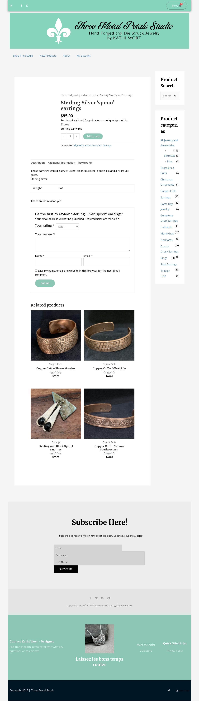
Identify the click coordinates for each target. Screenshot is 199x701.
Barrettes (169, 155)
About (66, 55)
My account (83, 55)
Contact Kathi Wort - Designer (32, 642)
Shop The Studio (23, 55)
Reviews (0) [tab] (85, 163)
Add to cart (93, 136)
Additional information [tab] (61, 163)
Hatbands (166, 227)
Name (39, 255)
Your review (45, 234)
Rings (164, 258)
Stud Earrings (169, 264)
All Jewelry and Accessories (83, 95)
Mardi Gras (167, 233)
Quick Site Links (175, 644)
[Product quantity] (70, 136)
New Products (47, 55)
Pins (169, 161)
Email (87, 255)
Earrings (107, 145)
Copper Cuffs (168, 191)
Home (64, 95)
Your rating (44, 225)
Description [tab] (38, 163)
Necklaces (167, 240)
